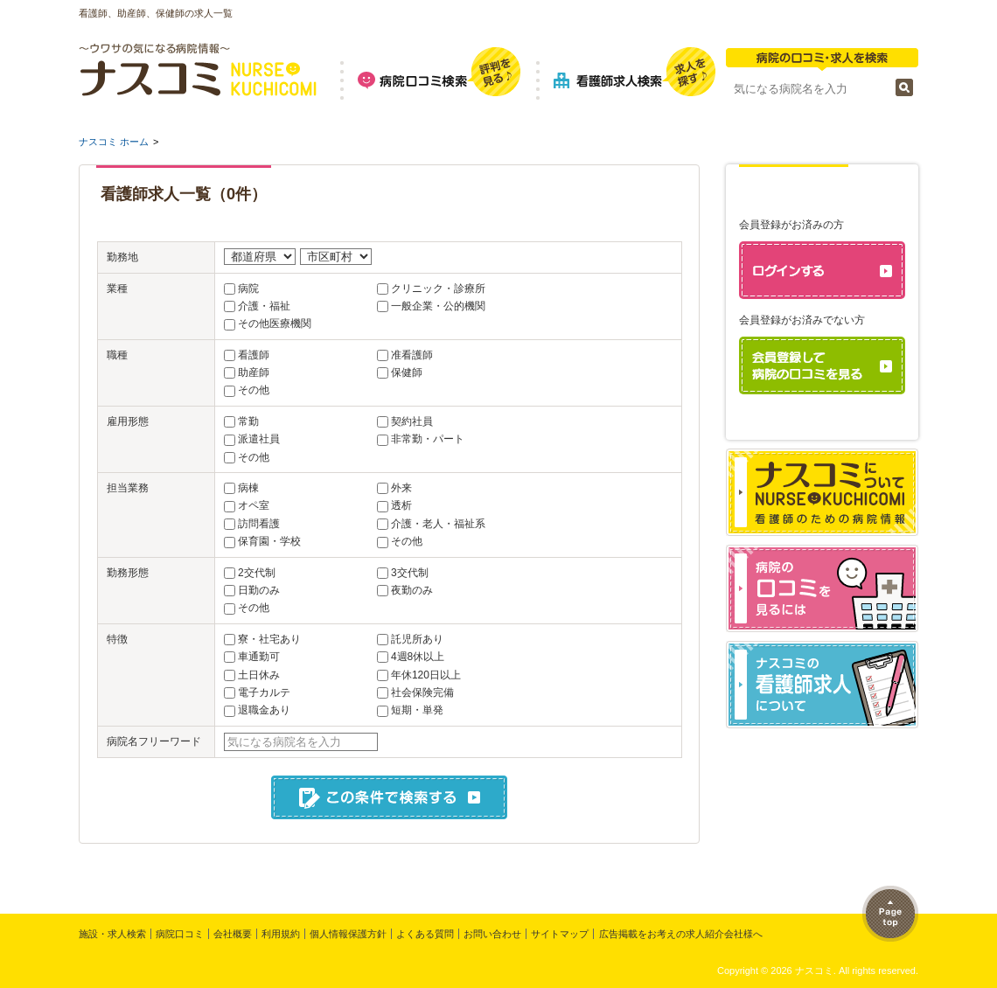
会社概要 (232, 934)
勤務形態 (128, 573)
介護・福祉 (264, 306)
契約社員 (412, 421)
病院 (248, 288)
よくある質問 (425, 934)
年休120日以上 (426, 675)
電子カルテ (264, 692)
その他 (253, 390)
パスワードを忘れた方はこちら (829, 424)
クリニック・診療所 (438, 288)
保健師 (406, 372)
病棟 (248, 488)
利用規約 (280, 934)
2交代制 (256, 573)
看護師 (253, 355)
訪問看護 (259, 524)
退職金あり (264, 710)
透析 (401, 505)
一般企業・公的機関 (438, 306)
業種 (117, 288)
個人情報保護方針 (348, 934)
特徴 (117, 639)
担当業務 (128, 488)
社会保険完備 (422, 692)
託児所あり (417, 639)
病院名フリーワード (154, 741)
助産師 (253, 372)
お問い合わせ (492, 934)
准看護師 (412, 355)
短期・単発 (417, 710)
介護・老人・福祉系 (438, 524)
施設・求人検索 (112, 934)
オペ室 (253, 505)
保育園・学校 (269, 541)
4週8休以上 (417, 657)
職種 (117, 355)
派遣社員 (259, 439)
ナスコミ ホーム (114, 141)
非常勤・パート (427, 439)
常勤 (248, 421)
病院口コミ (180, 934)
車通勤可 (259, 657)
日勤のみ (259, 590)
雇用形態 (128, 421)
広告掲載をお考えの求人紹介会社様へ (681, 934)
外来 (401, 488)
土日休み (259, 675)
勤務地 (122, 257)
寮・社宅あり (269, 639)
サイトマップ (560, 934)
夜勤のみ (412, 590)
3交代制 (410, 573)
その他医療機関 (274, 323)
